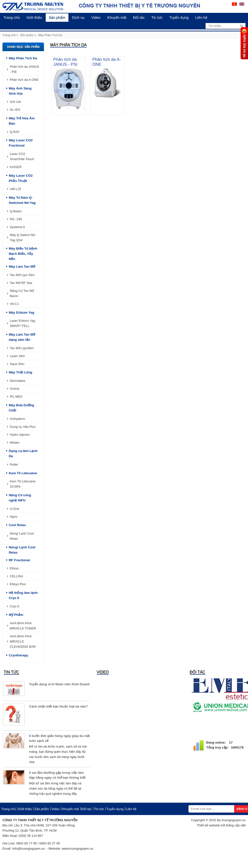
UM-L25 (15, 189)
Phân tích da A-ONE (24, 80)
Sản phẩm (60, 17)
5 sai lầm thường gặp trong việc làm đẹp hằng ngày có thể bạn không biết (57, 775)
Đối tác (146, 17)
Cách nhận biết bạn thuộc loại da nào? (58, 706)
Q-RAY (15, 132)
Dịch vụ (82, 17)
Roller (14, 464)
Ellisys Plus (18, 584)
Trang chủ (12, 17)
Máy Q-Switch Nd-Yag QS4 (23, 237)
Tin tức (165, 17)
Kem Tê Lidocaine (23, 473)
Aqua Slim (17, 364)
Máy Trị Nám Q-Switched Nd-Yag (22, 200)
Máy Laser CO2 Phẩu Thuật (21, 178)
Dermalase (17, 381)
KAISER (15, 167)
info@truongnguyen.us (28, 848)
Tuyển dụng (188, 17)
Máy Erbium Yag (22, 312)
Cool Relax (17, 525)
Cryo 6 (14, 606)
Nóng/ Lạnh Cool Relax (22, 536)
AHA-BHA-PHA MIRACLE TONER (23, 625)
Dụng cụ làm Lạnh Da (23, 453)
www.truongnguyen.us (77, 848)
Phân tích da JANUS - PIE (24, 69)
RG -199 (16, 219)
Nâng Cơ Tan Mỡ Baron (22, 293)
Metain (14, 442)
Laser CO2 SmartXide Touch (22, 156)
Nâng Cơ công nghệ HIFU (20, 497)
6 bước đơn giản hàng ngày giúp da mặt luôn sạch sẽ (59, 738)
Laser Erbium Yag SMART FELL (22, 323)
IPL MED (16, 396)
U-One (14, 509)
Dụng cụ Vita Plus (23, 427)
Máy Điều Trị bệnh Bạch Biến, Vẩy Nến (23, 254)
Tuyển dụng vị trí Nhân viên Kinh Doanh (59, 684)
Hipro (13, 516)
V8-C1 (14, 304)
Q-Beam (15, 211)
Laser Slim (17, 356)
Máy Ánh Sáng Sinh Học (20, 90)
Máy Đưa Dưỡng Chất (21, 407)
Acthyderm (17, 419)
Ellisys (14, 568)
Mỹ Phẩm (16, 615)
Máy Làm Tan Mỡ (22, 266)
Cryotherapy (18, 655)
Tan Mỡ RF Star (21, 283)
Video (101, 17)
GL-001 (15, 109)
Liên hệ (212, 17)
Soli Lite (15, 102)
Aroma (14, 388)
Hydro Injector (20, 434)
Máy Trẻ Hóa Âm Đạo (22, 120)
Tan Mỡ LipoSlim (22, 348)
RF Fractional (19, 560)
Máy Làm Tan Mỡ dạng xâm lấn (22, 337)
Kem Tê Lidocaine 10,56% (23, 483)
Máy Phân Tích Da (50, 35)
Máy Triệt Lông (21, 372)
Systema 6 (17, 227)
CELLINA (16, 576)
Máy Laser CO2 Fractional (21, 142)
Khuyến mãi (123, 17)
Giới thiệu (36, 17)
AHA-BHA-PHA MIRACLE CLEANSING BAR (23, 641)
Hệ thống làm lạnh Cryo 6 (23, 595)
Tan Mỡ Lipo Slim (22, 275)
